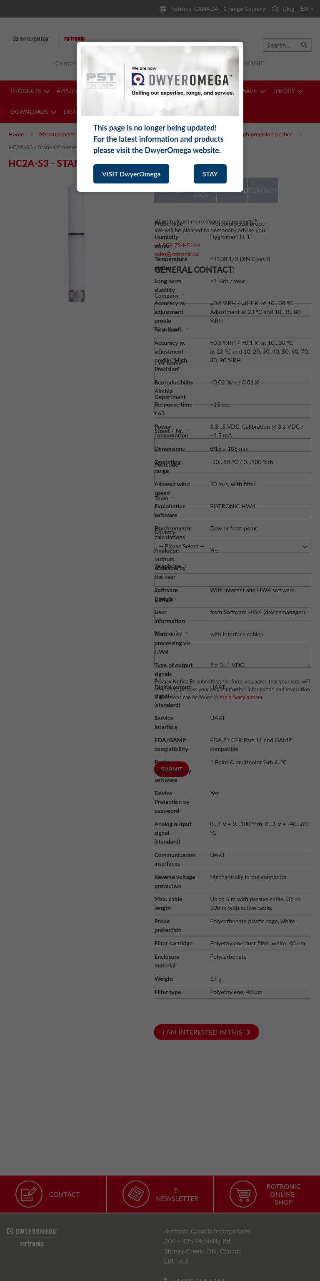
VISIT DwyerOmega (131, 174)
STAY (210, 174)
